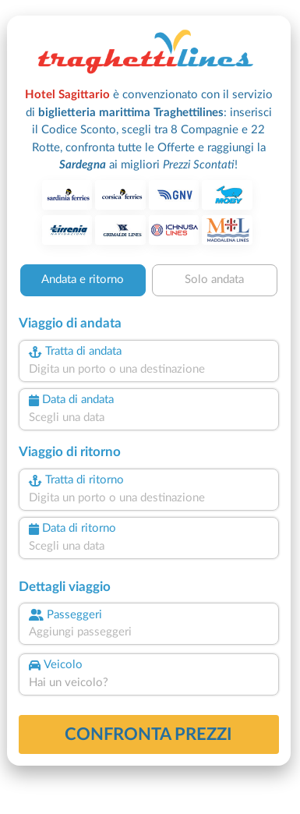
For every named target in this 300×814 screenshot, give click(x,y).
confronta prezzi (148, 734)
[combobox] (149, 370)
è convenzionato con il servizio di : (149, 130)
